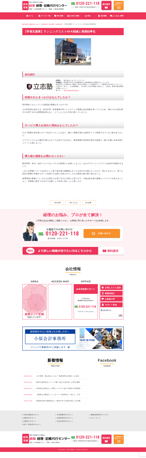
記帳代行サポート (29, 421)
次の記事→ (89, 202)
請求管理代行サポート (65, 418)
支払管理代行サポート (65, 421)
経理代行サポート (29, 418)
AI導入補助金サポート (31, 415)
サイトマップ (95, 418)
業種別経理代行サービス (99, 415)
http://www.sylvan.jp (71, 90)
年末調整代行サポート (65, 415)
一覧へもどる (73, 202)
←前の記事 (57, 202)
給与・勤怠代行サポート (32, 424)
